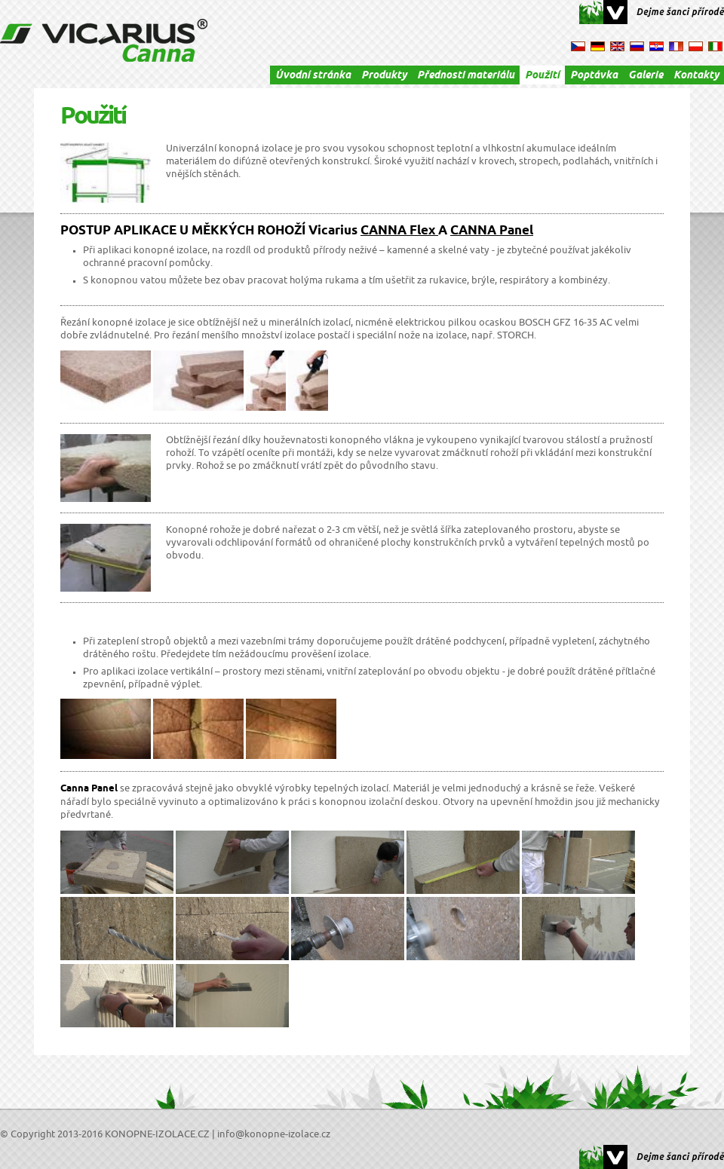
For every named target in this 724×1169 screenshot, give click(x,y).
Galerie (645, 76)
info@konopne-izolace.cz (273, 1134)
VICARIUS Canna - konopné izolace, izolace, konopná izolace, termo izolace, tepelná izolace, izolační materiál (103, 40)
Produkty (383, 76)
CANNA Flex (399, 232)
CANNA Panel (491, 232)
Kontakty (696, 76)
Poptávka (594, 76)
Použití (542, 76)
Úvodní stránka (313, 76)
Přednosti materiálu (465, 76)
